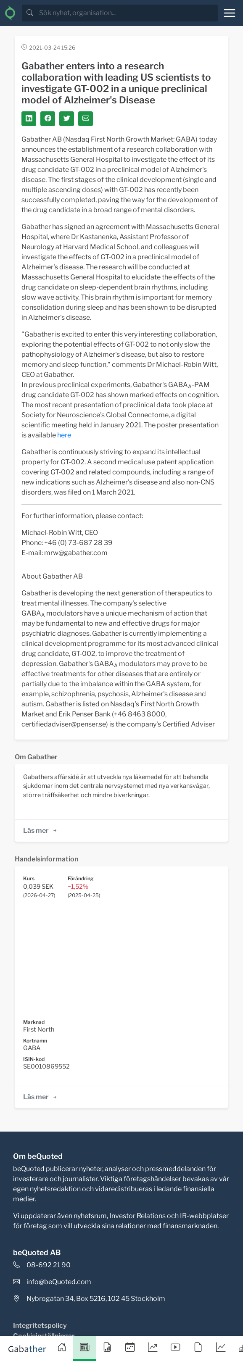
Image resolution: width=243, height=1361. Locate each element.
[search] (127, 13)
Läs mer (40, 831)
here (64, 435)
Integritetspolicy (40, 1325)
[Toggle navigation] (229, 13)
